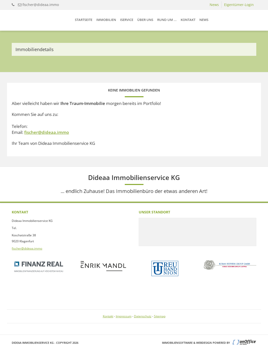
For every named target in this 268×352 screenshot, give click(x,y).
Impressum (124, 316)
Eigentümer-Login (239, 4)
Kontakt (188, 19)
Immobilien (106, 19)
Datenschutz (142, 316)
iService (126, 19)
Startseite (83, 19)
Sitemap (159, 316)
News (214, 4)
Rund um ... (167, 19)
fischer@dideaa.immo (40, 4)
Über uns (145, 19)
